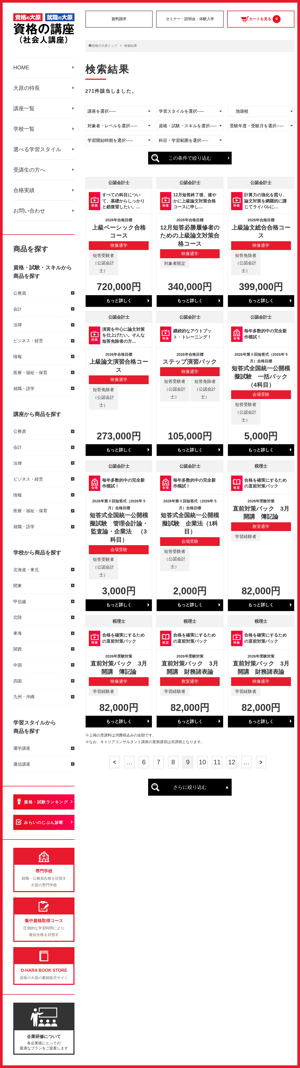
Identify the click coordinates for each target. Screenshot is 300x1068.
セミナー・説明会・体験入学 (190, 19)
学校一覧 (24, 129)
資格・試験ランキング (46, 802)
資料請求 (118, 19)
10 (202, 762)
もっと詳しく (119, 300)
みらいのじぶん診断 (44, 822)
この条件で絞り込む (189, 158)
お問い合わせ (29, 211)
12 (231, 762)
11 (217, 762)
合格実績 (24, 190)
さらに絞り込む (190, 787)
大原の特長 (26, 88)
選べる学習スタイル (37, 149)
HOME (21, 67)
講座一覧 (24, 108)
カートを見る (261, 19)
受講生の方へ (29, 170)
